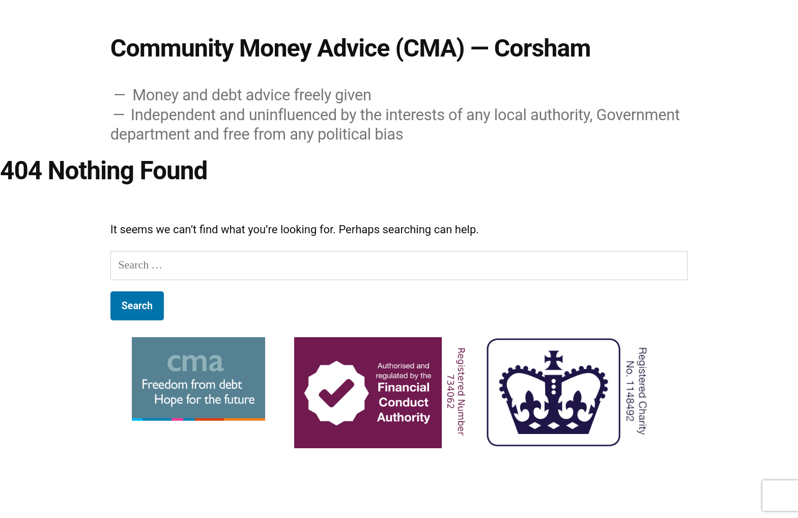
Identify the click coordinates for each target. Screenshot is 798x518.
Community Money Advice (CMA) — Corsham (350, 48)
